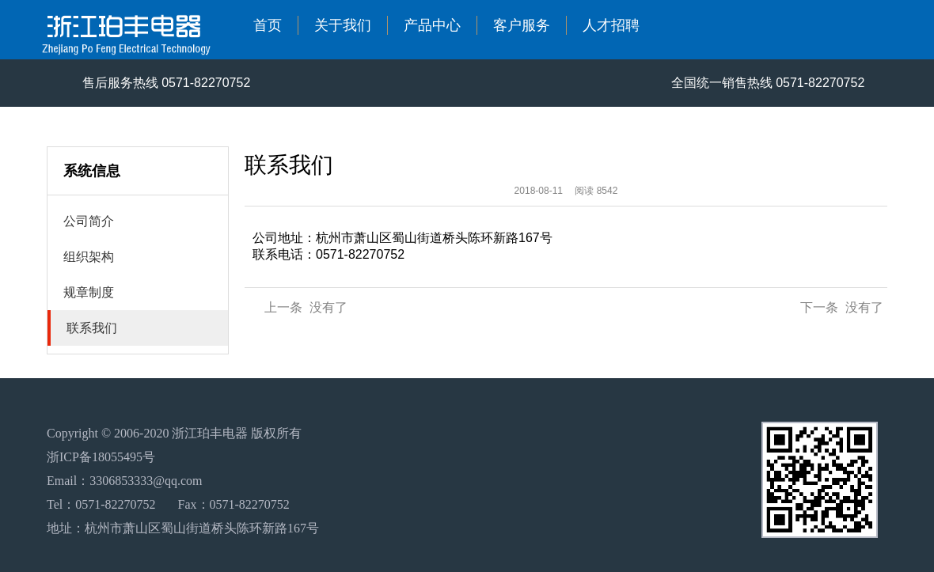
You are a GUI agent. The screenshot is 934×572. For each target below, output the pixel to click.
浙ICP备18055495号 (101, 457)
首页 (267, 25)
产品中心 (432, 25)
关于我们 (342, 25)
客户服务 (521, 25)
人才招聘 (611, 25)
